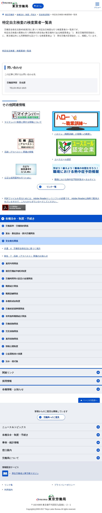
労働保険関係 (12, 324)
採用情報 (51, 380)
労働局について (51, 457)
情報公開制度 (12, 346)
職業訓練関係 (12, 293)
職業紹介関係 (12, 286)
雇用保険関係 (12, 339)
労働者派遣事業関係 (15, 308)
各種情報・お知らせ (51, 389)
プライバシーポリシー (64, 485)
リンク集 (8, 485)
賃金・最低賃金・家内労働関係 (20, 233)
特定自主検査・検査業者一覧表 (16, 51)
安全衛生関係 (12, 241)
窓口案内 (51, 450)
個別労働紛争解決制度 (16, 271)
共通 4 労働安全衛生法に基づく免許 (22, 248)
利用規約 (8, 490)
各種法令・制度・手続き (51, 434)
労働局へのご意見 (51, 417)
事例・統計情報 (51, 442)
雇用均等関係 (12, 263)
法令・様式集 (12, 361)
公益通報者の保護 (14, 354)
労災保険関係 (12, 331)
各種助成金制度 (13, 301)
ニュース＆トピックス (51, 427)
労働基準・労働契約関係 (17, 226)
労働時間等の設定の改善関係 (19, 278)
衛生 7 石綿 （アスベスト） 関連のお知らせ (26, 256)
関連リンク (51, 372)
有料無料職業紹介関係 (16, 316)
